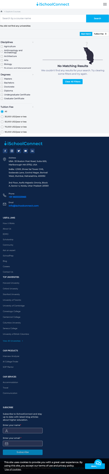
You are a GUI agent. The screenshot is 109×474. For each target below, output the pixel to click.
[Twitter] (18, 151)
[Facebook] (5, 151)
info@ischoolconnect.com (24, 205)
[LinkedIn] (32, 151)
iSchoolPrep (8, 256)
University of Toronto (12, 300)
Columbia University (12, 323)
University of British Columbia (16, 334)
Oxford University (10, 289)
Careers (6, 267)
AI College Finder (10, 362)
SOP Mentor (8, 367)
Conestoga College (11, 311)
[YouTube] (25, 151)
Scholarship (8, 240)
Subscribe (23, 452)
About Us (7, 229)
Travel (5, 388)
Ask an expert (9, 250)
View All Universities (13, 341)
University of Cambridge (14, 306)
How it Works (8, 223)
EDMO (5, 234)
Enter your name (12, 425)
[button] (98, 463)
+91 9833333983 (17, 197)
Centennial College (11, 317)
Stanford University (11, 294)
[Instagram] (12, 151)
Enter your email (12, 438)
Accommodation (10, 382)
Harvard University (11, 283)
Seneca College (10, 328)
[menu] (105, 4)
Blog (5, 261)
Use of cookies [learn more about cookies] (13, 469)
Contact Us (8, 272)
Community (8, 245)
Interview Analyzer (11, 356)
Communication (10, 393)
